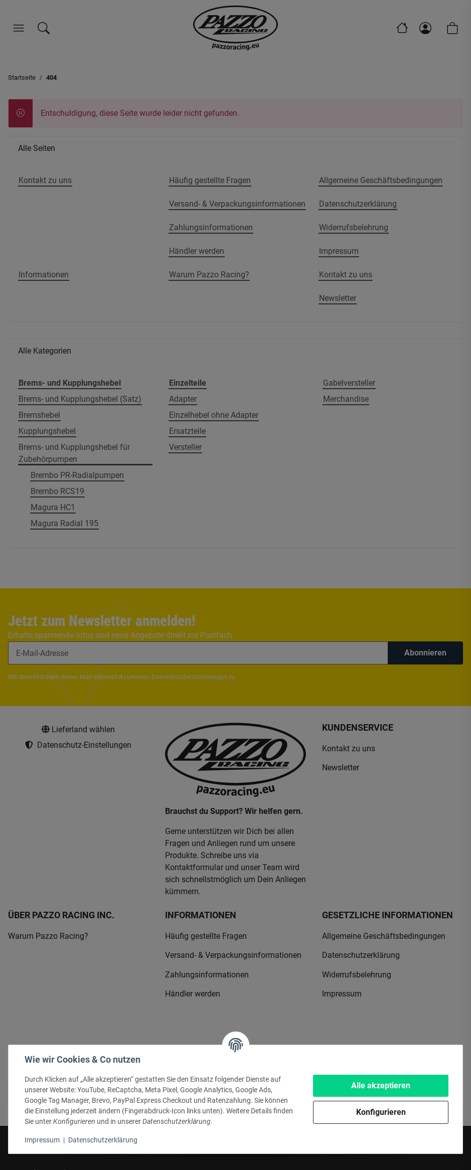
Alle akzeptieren (380, 1085)
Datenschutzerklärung (102, 1140)
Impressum (42, 1140)
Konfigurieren (381, 1112)
